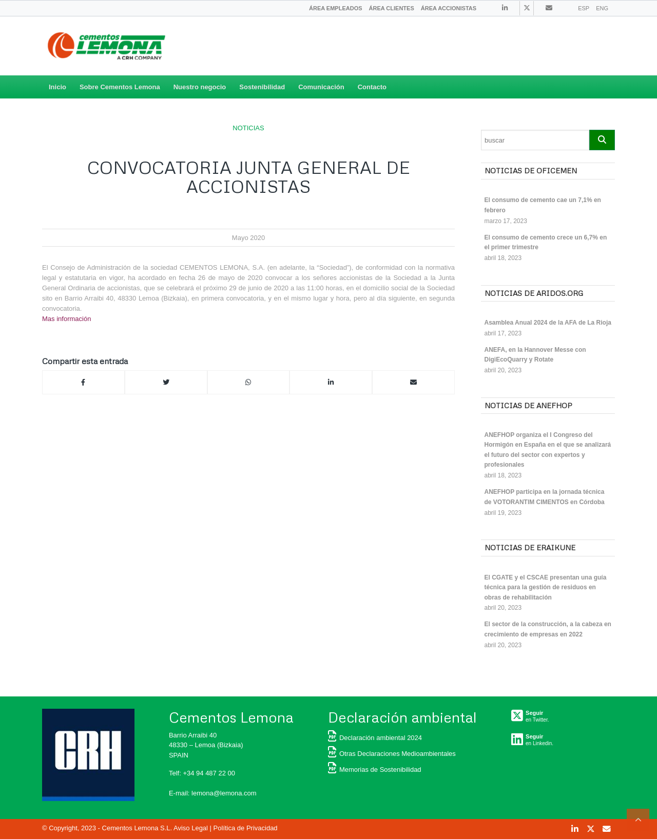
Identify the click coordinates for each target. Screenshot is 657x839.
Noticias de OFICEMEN (531, 170)
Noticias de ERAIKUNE (530, 547)
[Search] (535, 140)
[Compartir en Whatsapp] (248, 382)
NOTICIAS (248, 128)
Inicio (57, 87)
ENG (602, 8)
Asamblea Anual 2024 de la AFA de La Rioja (548, 322)
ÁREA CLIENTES (391, 8)
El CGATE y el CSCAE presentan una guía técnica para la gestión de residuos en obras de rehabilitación (546, 587)
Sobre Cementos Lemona (120, 87)
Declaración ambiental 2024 (375, 738)
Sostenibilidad (262, 87)
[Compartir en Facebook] (83, 382)
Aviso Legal (190, 828)
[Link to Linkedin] (505, 8)
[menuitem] (335, 8)
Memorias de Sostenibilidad (374, 769)
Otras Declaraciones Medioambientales (392, 753)
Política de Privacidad (246, 828)
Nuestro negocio (199, 87)
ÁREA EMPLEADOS (335, 8)
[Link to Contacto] (549, 8)
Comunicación (321, 87)
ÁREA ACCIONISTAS (448, 8)
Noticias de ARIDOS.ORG (534, 293)
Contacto (372, 87)
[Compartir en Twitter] (166, 382)
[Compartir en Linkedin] (331, 382)
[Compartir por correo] (413, 382)
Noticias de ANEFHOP (528, 405)
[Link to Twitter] (526, 8)
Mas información (66, 319)
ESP (583, 8)
